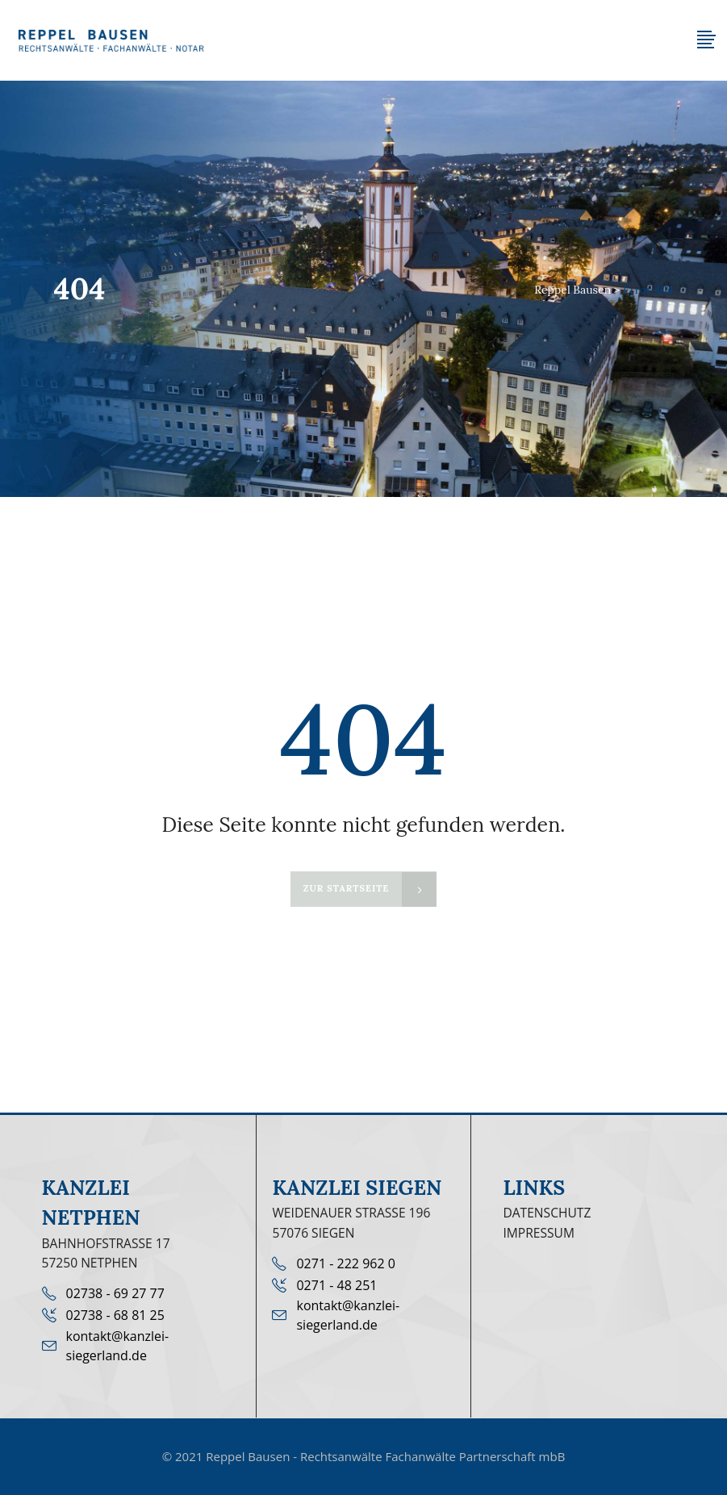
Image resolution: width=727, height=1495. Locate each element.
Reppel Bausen (572, 289)
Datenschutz (547, 1212)
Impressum (538, 1233)
